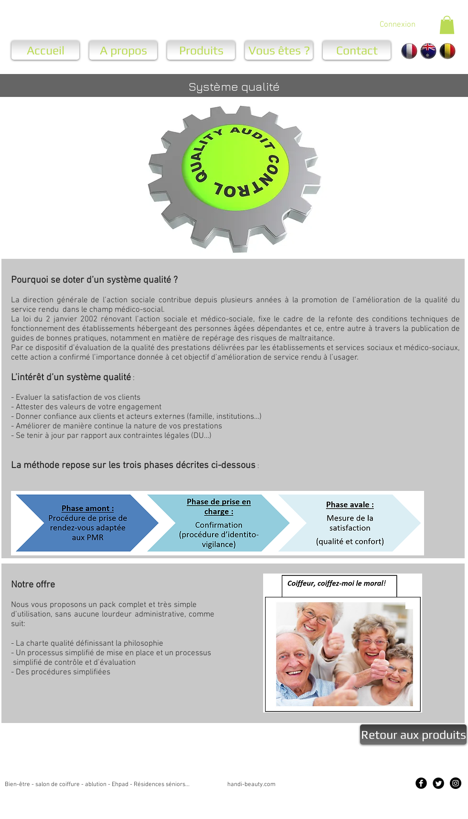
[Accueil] (45, 50)
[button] (447, 25)
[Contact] (357, 50)
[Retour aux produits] (413, 734)
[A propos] (123, 50)
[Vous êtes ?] (279, 50)
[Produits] (201, 50)
